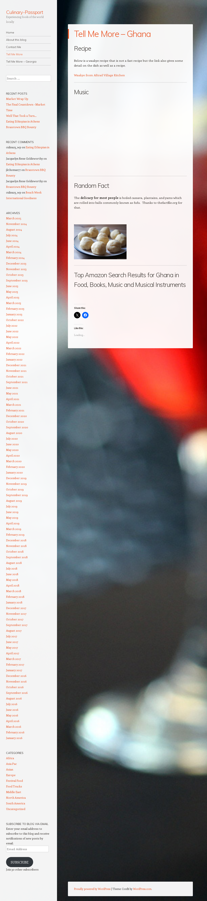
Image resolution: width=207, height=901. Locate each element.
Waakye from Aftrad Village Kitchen (99, 75)
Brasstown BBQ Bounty (21, 127)
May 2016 (12, 715)
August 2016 (14, 698)
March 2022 (13, 348)
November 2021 (16, 371)
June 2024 (12, 241)
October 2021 (14, 376)
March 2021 (13, 405)
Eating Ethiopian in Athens (23, 121)
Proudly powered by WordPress (92, 889)
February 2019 (15, 534)
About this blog (16, 40)
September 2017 (16, 625)
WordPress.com (142, 889)
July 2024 (11, 235)
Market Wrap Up (17, 99)
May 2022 (12, 337)
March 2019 (13, 529)
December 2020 (16, 416)
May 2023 (12, 292)
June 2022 (12, 331)
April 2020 (13, 455)
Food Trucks (14, 786)
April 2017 (12, 653)
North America (16, 798)
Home (10, 32)
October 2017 (14, 619)
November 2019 (16, 484)
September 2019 (17, 495)
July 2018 (11, 568)
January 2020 (14, 472)
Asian (9, 769)
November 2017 (16, 614)
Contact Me (13, 47)
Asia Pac (11, 764)
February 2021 (15, 410)
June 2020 (12, 444)
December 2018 (16, 540)
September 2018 (17, 557)
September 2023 (16, 280)
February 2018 (15, 597)
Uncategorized (15, 809)
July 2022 (11, 325)
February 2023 (15, 308)
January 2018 (14, 602)
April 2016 (12, 721)
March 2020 (14, 461)
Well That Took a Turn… (21, 116)
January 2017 (14, 670)
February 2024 (15, 258)
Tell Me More (14, 54)
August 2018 (14, 563)
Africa (10, 758)
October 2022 (15, 320)
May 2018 (12, 580)
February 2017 (15, 664)
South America (15, 803)
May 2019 (12, 517)
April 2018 (12, 585)
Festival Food (14, 781)
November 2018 (16, 546)
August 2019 (14, 501)
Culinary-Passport (24, 12)
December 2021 (16, 365)
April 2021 (12, 399)
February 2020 (15, 467)
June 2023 (12, 286)
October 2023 (14, 275)
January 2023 (14, 314)
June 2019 (12, 512)
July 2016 (11, 704)
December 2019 (16, 478)
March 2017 (13, 659)
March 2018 (13, 591)
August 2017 (14, 630)
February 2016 (15, 732)
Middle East (13, 792)
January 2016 (14, 738)
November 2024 (16, 224)
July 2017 (11, 636)
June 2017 (12, 642)
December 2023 (16, 263)
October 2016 (15, 687)
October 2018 (15, 551)
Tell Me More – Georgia (21, 61)
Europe (11, 775)
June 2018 (12, 574)
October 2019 (15, 489)
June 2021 (12, 388)
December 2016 (16, 676)
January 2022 (14, 359)
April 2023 (12, 297)
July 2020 (12, 438)
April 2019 (12, 523)
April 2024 (12, 246)
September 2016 (17, 693)
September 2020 (17, 427)
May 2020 (12, 450)
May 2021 (12, 393)
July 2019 (11, 506)
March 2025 (13, 218)
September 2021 (16, 382)
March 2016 (13, 727)
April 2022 (12, 342)
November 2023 (16, 269)
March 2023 (13, 303)
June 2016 (12, 710)
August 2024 (14, 229)
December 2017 (16, 608)
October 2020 (15, 421)
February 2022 (15, 354)
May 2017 (12, 647)
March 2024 (13, 252)
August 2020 (14, 433)
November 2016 (16, 681)
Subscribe (20, 862)
